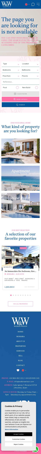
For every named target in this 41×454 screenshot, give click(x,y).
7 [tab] (25, 295)
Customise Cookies (18, 439)
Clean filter (20, 94)
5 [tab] (20, 295)
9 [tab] (30, 295)
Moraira (20, 336)
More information (11, 429)
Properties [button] (20, 346)
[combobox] (10, 64)
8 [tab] (27, 295)
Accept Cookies (19, 434)
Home (20, 332)
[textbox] (8, 63)
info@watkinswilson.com (24, 382)
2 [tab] (13, 295)
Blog (20, 361)
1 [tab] (11, 295)
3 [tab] (15, 295)
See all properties (20, 304)
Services (20, 351)
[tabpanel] (20, 269)
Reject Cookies (18, 444)
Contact (20, 365)
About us (20, 341)
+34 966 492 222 (16, 378)
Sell (20, 356)
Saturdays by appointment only (23, 395)
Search (20, 105)
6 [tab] (23, 295)
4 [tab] (18, 295)
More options (20, 99)
